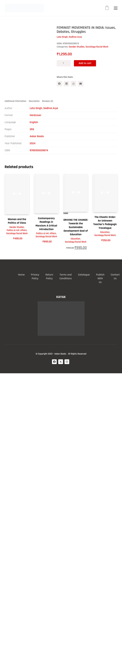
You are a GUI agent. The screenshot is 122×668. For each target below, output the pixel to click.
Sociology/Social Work (97, 46)
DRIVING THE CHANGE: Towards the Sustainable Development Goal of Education (75, 227)
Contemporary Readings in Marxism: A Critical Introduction (46, 223)
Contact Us (115, 276)
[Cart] (107, 8)
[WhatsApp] (73, 83)
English (34, 122)
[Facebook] (59, 83)
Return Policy (49, 276)
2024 (33, 143)
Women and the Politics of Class (17, 221)
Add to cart (85, 63)
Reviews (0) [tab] (47, 101)
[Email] (80, 83)
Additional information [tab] (15, 101)
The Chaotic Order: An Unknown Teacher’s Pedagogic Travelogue (105, 222)
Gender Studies (77, 46)
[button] (115, 8)
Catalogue (84, 274)
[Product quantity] (64, 63)
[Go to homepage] (24, 8)
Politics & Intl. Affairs (17, 230)
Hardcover (35, 115)
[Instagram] (67, 361)
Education (75, 238)
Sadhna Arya (50, 108)
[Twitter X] (60, 361)
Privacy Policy (35, 276)
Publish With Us (100, 278)
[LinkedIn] (66, 83)
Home (21, 274)
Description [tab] (34, 101)
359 (32, 129)
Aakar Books (37, 136)
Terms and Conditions (66, 276)
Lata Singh (36, 108)
